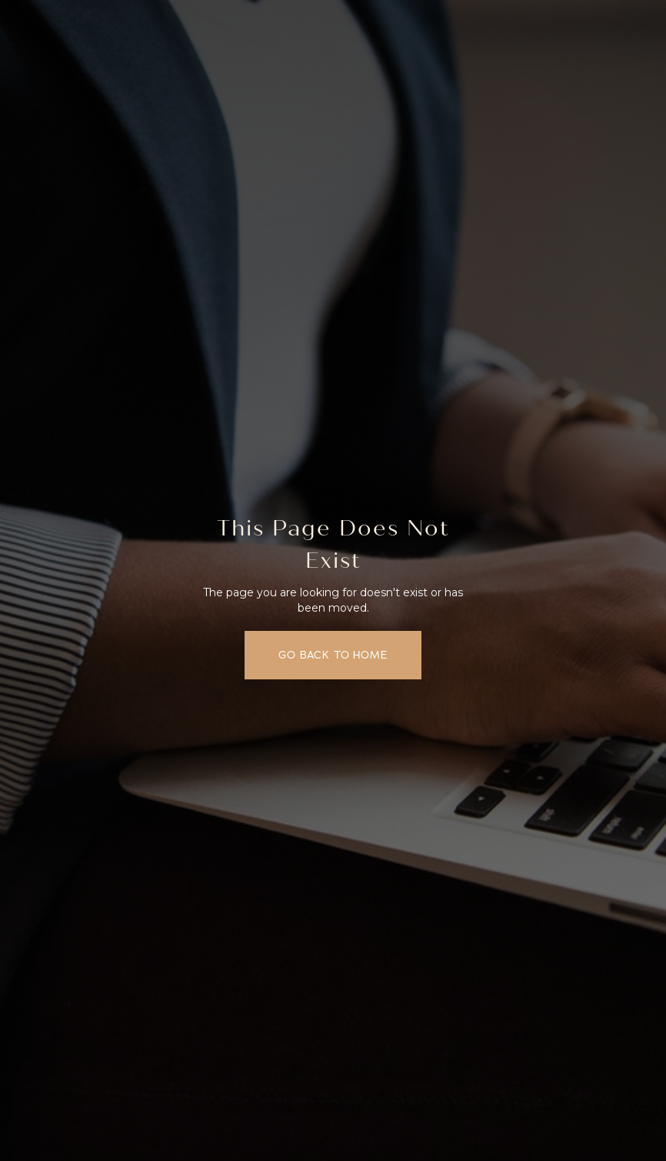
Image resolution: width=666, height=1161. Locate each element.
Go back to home (333, 655)
